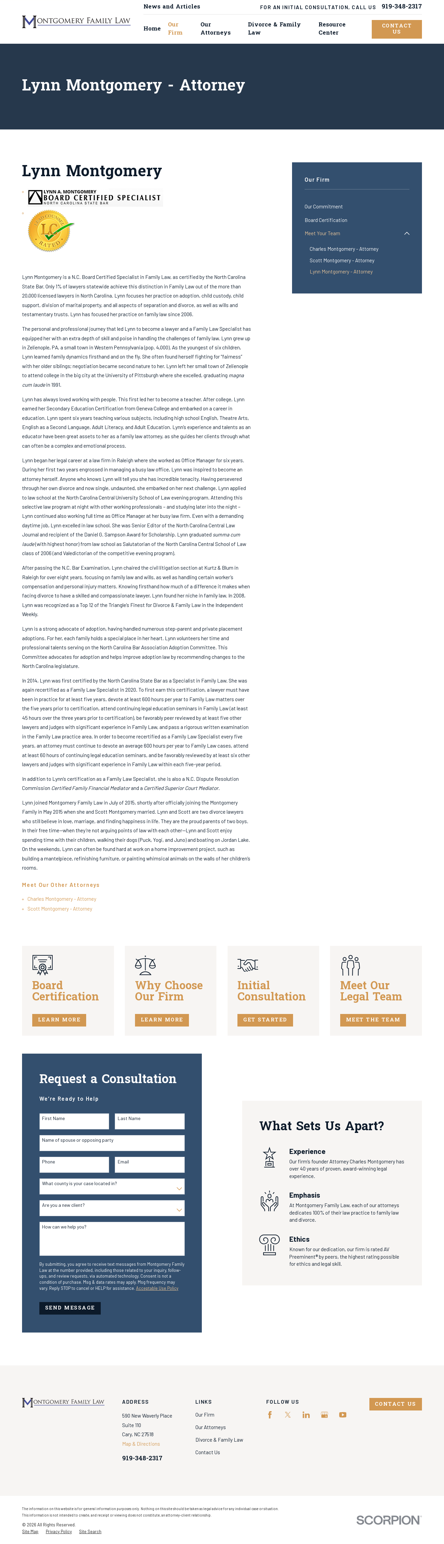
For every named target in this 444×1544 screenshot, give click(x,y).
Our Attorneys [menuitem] (215, 29)
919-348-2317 (402, 7)
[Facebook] (269, 1414)
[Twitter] (287, 1414)
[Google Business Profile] (324, 1414)
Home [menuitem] (152, 29)
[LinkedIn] (306, 1414)
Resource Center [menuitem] (332, 29)
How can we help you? (57, 1227)
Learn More (68, 1020)
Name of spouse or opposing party (70, 1140)
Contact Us (397, 29)
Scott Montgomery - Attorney (59, 909)
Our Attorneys (210, 1427)
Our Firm (204, 1414)
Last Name (121, 1118)
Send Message (63, 1308)
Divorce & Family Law (219, 1440)
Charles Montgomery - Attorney (61, 899)
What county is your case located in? (72, 1183)
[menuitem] (357, 207)
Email (115, 1161)
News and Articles (171, 7)
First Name (46, 1118)
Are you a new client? (56, 1205)
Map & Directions (141, 1444)
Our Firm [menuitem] (175, 29)
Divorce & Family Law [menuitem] (274, 29)
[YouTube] (342, 1414)
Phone (41, 1161)
